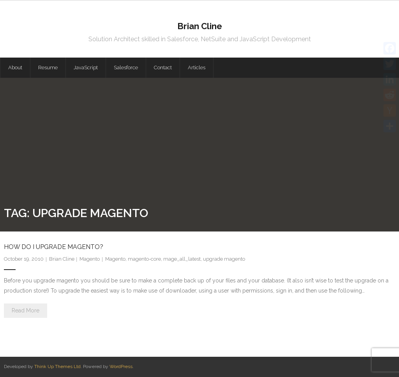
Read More (25, 310)
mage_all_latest (182, 259)
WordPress (120, 366)
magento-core (144, 259)
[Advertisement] (199, 145)
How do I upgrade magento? (53, 247)
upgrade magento (224, 259)
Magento (89, 259)
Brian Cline (61, 259)
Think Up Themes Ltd (57, 366)
